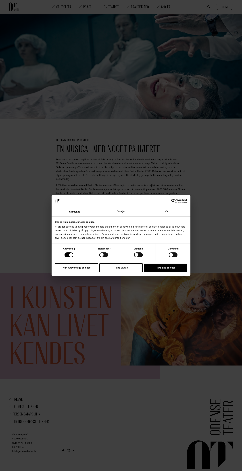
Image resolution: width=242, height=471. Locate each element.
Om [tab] (167, 211)
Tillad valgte (121, 267)
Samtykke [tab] (74, 211)
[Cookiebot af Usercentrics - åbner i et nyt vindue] (173, 201)
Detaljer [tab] (121, 211)
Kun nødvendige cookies (77, 267)
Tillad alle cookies (165, 267)
